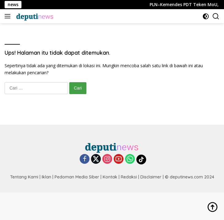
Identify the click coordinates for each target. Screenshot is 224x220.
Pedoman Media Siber (77, 177)
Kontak (110, 177)
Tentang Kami (24, 177)
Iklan (46, 177)
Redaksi (129, 177)
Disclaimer (150, 177)
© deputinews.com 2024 (189, 177)
